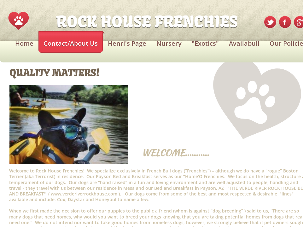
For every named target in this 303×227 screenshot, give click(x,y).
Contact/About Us (71, 43)
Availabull (244, 43)
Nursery (169, 43)
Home (24, 43)
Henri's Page (127, 43)
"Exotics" (205, 43)
